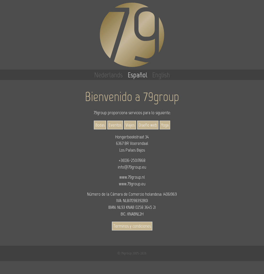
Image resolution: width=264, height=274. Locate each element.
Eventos (115, 125)
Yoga (165, 125)
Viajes (130, 125)
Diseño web (148, 125)
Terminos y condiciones (132, 226)
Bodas (100, 125)
